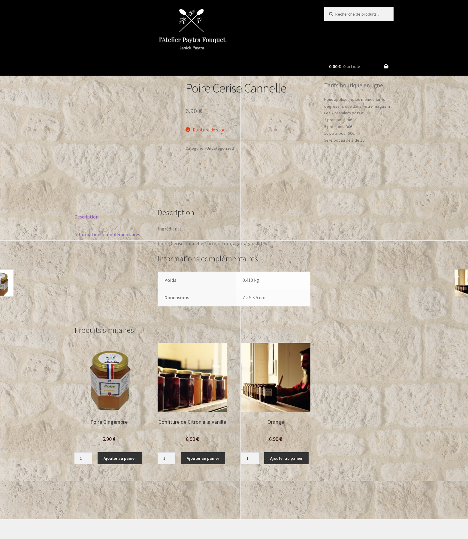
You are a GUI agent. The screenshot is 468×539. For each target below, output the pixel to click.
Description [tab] (86, 186)
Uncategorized (220, 148)
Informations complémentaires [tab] (107, 203)
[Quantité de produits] (83, 427)
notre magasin (376, 106)
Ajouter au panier (120, 427)
